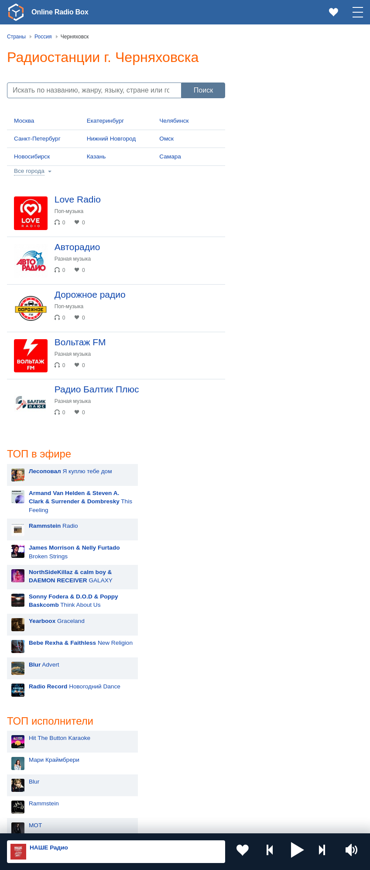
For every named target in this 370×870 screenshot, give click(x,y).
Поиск (203, 90)
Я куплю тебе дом (295, 73)
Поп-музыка (72, 211)
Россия (32, 712)
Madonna (266, 559)
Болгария (159, 755)
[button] (297, 851)
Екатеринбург (105, 120)
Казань (96, 156)
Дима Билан (271, 471)
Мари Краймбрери (279, 362)
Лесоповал (269, 602)
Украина (158, 712)
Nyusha (264, 581)
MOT (260, 428)
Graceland (282, 223)
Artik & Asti (268, 493)
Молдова (34, 726)
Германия (160, 799)
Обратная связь (266, 823)
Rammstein (269, 406)
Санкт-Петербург (37, 138)
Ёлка (260, 537)
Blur (259, 384)
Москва (24, 120)
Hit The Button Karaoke (284, 340)
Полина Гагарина (277, 646)
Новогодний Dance (300, 288)
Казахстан (161, 726)
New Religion (306, 244)
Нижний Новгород (111, 138)
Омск (166, 138)
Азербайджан (40, 799)
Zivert (261, 515)
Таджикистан (164, 741)
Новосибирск (32, 156)
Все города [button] (29, 171)
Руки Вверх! (270, 450)
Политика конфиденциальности (200, 823)
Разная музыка (76, 262)
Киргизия (34, 741)
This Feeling (305, 103)
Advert (269, 266)
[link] (15, 12)
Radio (278, 127)
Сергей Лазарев (276, 624)
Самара (170, 156)
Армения (34, 755)
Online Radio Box (62, 11)
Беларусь (35, 785)
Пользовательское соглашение (115, 823)
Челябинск (173, 120)
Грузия (156, 785)
